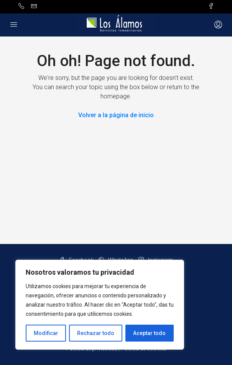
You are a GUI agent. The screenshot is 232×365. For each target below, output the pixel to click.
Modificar (46, 333)
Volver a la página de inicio (116, 115)
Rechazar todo (95, 333)
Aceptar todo (149, 333)
